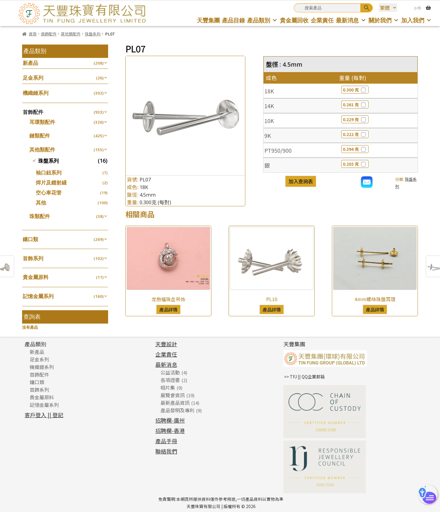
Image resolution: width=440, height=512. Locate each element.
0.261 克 (355, 104)
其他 (41, 202)
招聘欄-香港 (170, 430)
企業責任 (322, 20)
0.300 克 (355, 90)
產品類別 (262, 20)
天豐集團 (208, 20)
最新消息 (351, 20)
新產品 (30, 62)
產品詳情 (168, 309)
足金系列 (33, 77)
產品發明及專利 (177, 410)
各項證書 (170, 380)
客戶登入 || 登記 (44, 415)
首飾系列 (33, 258)
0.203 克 (355, 164)
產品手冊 (166, 441)
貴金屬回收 (294, 20)
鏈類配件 (39, 135)
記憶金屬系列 (38, 296)
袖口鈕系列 (48, 172)
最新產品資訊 (175, 402)
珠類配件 (39, 216)
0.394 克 (355, 149)
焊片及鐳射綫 (51, 182)
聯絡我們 (166, 451)
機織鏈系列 (35, 92)
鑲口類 (30, 239)
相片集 (167, 387)
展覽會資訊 (172, 395)
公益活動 (170, 372)
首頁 (33, 34)
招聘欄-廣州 (170, 420)
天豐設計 (166, 344)
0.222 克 (355, 134)
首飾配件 (49, 34)
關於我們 (384, 20)
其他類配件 (71, 34)
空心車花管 (48, 192)
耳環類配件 (42, 121)
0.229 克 (355, 119)
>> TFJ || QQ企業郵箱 (304, 377)
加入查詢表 (301, 181)
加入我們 (416, 20)
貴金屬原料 (35, 277)
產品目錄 (233, 20)
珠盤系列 (93, 34)
